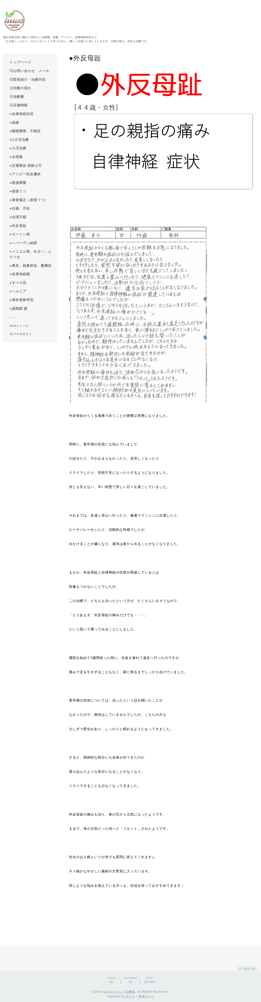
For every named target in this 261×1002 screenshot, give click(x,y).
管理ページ (146, 996)
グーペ (130, 996)
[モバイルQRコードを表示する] (31, 334)
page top (246, 968)
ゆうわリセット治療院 (119, 991)
